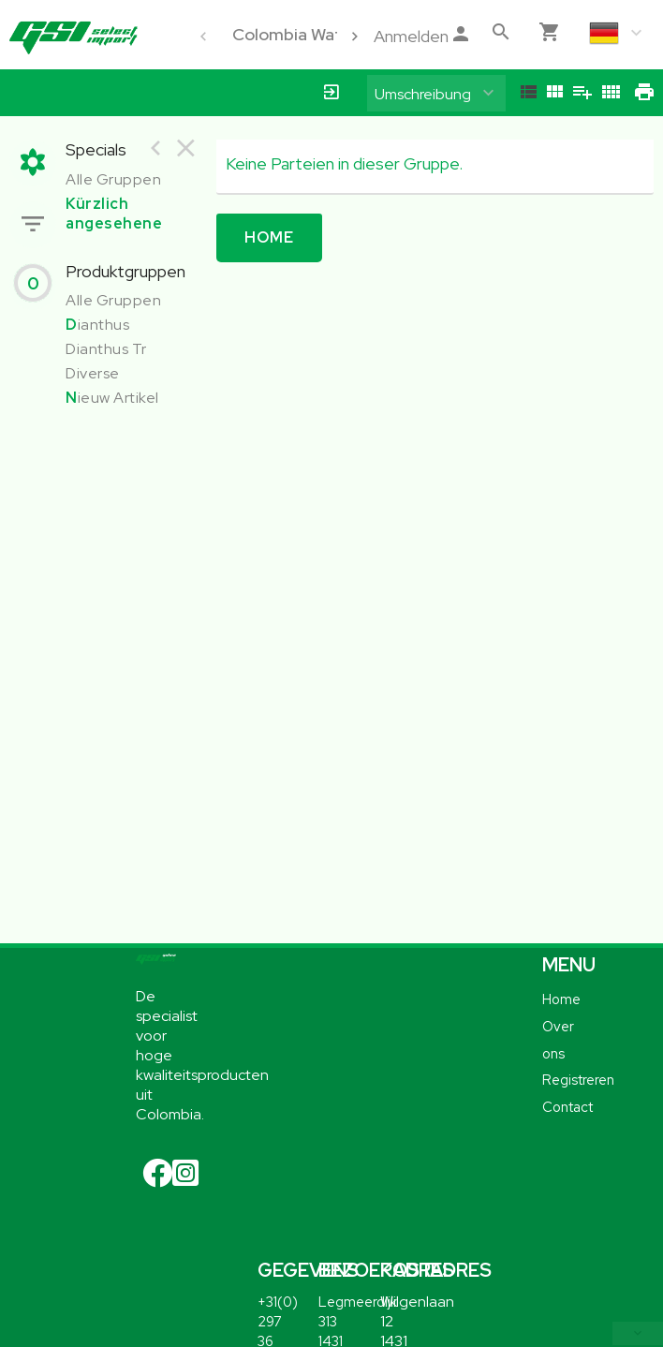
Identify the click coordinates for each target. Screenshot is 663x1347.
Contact (567, 1107)
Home (269, 237)
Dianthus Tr (106, 349)
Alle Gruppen (113, 179)
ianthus (97, 324)
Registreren (578, 1079)
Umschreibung (423, 94)
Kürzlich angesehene (114, 213)
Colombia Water (295, 34)
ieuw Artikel (112, 397)
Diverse (93, 373)
